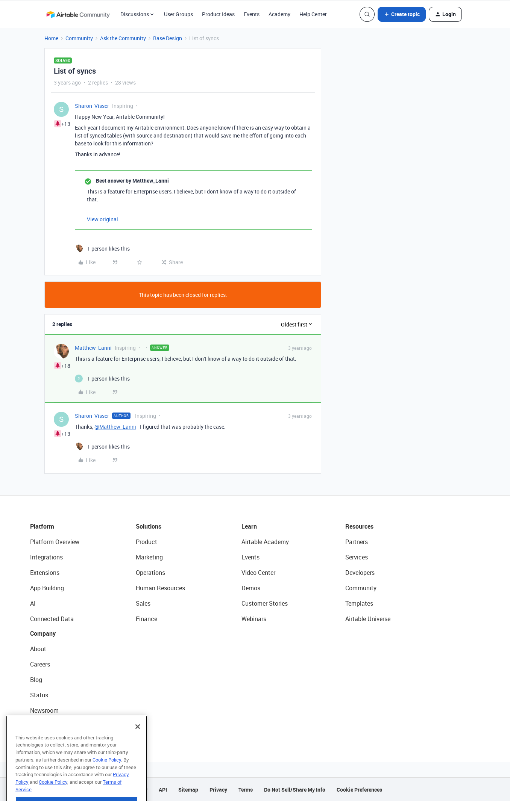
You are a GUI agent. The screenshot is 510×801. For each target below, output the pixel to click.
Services (356, 557)
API (163, 789)
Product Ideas (218, 14)
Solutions (148, 526)
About (38, 649)
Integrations (46, 557)
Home (51, 38)
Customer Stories (264, 603)
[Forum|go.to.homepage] (77, 14)
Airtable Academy (265, 542)
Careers (40, 664)
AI (33, 603)
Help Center (313, 14)
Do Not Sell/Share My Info (294, 789)
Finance (146, 619)
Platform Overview (54, 542)
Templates (359, 603)
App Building (47, 588)
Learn (249, 526)
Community (79, 38)
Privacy (218, 789)
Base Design (167, 38)
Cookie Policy (107, 771)
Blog (36, 680)
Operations (150, 572)
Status (39, 695)
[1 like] (102, 248)
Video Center (258, 572)
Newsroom (44, 710)
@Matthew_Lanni (115, 426)
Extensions (44, 572)
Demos (250, 588)
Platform (42, 526)
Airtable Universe (367, 619)
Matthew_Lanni (93, 347)
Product (146, 542)
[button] (402, 14)
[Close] (137, 738)
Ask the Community (123, 38)
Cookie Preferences (359, 789)
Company (43, 633)
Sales (143, 603)
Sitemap (188, 789)
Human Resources (160, 588)
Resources (359, 526)
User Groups (178, 14)
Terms (245, 789)
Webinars (253, 619)
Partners (356, 542)
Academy (279, 14)
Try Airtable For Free (56, 726)
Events (252, 14)
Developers (360, 572)
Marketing (149, 557)
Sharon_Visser (92, 105)
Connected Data (52, 619)
